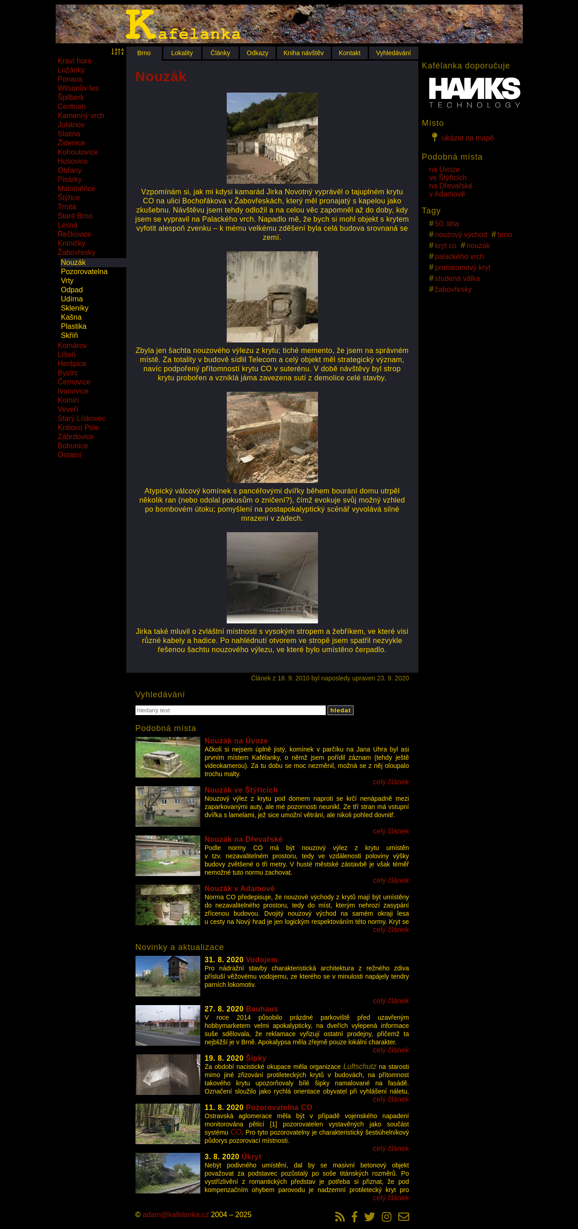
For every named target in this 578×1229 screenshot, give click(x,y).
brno (504, 235)
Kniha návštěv (304, 53)
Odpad (72, 290)
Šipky (256, 1058)
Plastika (74, 326)
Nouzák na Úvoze (236, 741)
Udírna (72, 299)
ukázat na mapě (461, 137)
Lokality (182, 53)
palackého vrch (459, 256)
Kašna (71, 317)
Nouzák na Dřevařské (244, 839)
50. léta (446, 224)
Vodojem (262, 960)
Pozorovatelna (84, 271)
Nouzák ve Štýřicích (241, 790)
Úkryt (251, 1157)
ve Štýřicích (448, 177)
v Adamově (447, 194)
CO (235, 1132)
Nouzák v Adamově (240, 888)
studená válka (457, 278)
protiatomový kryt (462, 267)
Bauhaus (262, 1009)
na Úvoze (444, 169)
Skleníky (75, 308)
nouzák (478, 245)
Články (220, 53)
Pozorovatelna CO (279, 1107)
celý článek (391, 782)
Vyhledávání (393, 53)
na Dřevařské (451, 186)
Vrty (67, 281)
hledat (340, 710)
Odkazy (257, 53)
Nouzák (73, 262)
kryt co (445, 245)
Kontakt (349, 53)
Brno (144, 53)
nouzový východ (461, 235)
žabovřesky (453, 289)
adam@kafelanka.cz (176, 1215)
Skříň (69, 335)
